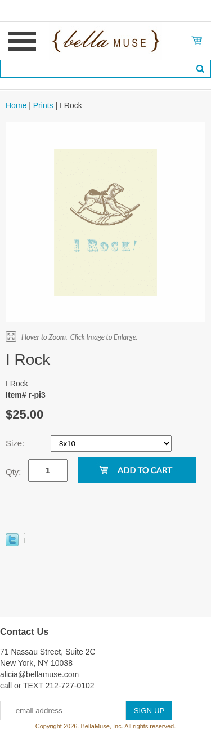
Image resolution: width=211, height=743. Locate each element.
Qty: (13, 472)
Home (16, 105)
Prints (43, 105)
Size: (16, 443)
